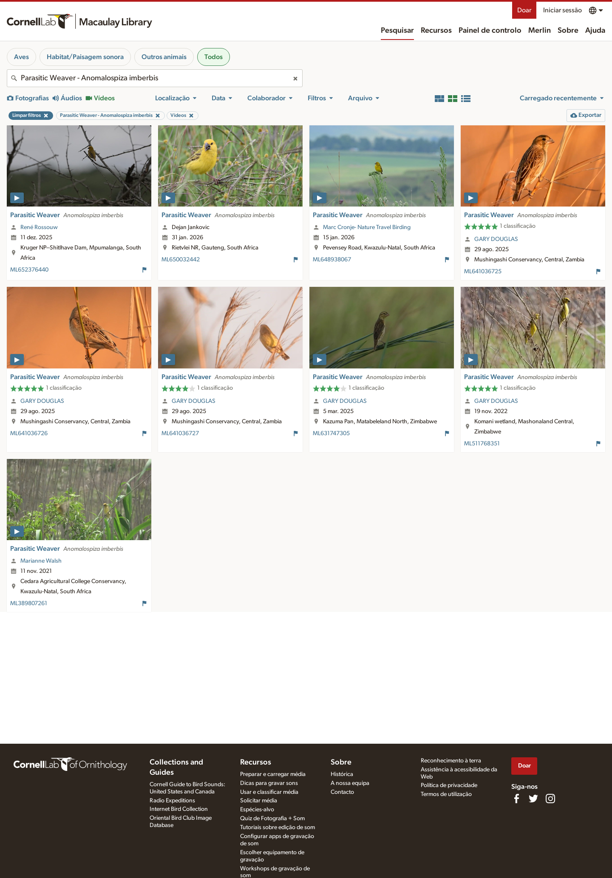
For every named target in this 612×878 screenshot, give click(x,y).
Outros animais (164, 57)
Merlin (539, 30)
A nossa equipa (350, 783)
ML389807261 (28, 603)
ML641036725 (483, 272)
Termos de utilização (446, 794)
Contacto (342, 792)
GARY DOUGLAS (496, 239)
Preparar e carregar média (273, 774)
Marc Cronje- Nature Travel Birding (367, 227)
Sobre (568, 30)
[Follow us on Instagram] (550, 798)
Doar (524, 10)
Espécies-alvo (257, 810)
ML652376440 (29, 270)
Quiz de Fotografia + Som (272, 818)
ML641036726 (29, 433)
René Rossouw (39, 227)
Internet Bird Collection (179, 809)
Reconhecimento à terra (451, 761)
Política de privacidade (449, 785)
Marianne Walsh (41, 561)
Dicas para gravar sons (269, 783)
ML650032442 (181, 260)
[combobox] (155, 78)
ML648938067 (332, 260)
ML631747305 (331, 433)
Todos (213, 57)
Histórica (342, 774)
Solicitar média (258, 801)
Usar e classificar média (269, 792)
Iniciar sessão (562, 10)
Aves (21, 57)
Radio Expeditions (172, 801)
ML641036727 (180, 433)
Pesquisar (397, 30)
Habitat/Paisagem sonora (85, 57)
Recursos (436, 30)
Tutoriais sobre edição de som (277, 827)
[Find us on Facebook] (516, 798)
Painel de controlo (490, 30)
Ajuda (595, 30)
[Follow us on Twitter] (533, 798)
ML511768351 (482, 444)
